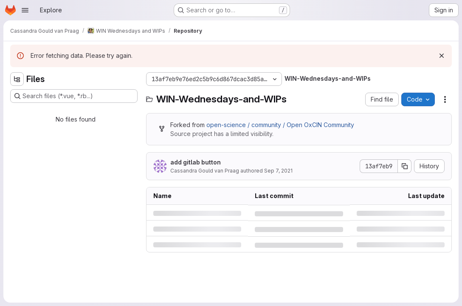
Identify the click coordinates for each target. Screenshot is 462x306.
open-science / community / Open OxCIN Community (280, 124)
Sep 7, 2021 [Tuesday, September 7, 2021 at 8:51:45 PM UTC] (278, 170)
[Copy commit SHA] (404, 166)
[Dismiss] (442, 56)
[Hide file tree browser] (17, 79)
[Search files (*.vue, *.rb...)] (74, 96)
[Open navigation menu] (25, 10)
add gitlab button (195, 162)
